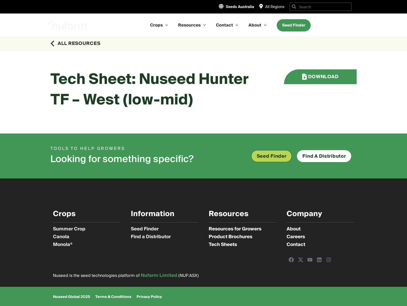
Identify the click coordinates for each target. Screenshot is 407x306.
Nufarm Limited (159, 275)
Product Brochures (230, 237)
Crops (162, 25)
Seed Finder (145, 229)
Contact (226, 25)
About (255, 25)
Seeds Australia (237, 6)
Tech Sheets (223, 244)
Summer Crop (69, 229)
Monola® (62, 244)
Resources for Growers (235, 229)
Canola (61, 237)
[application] (168, 25)
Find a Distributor (151, 237)
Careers (296, 237)
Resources (193, 25)
